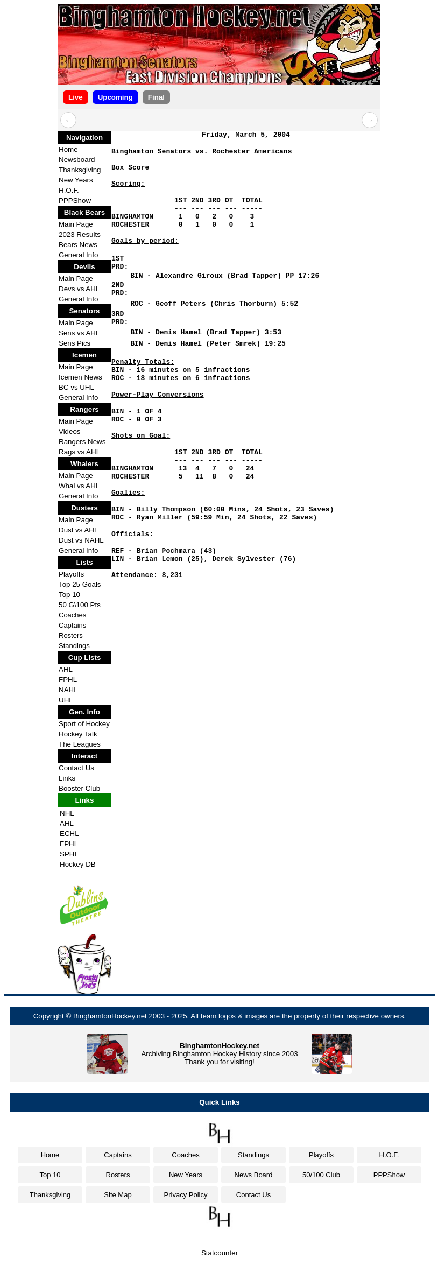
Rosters (71, 635)
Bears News (78, 245)
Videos (70, 431)
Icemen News (80, 377)
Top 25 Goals (80, 584)
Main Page (76, 224)
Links (67, 778)
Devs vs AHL (79, 289)
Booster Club (79, 788)
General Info (78, 255)
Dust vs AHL (78, 530)
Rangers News (82, 442)
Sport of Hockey (84, 724)
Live (75, 97)
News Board (254, 1175)
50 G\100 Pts (80, 605)
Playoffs (71, 574)
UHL (66, 700)
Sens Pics (74, 343)
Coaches (72, 615)
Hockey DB (78, 864)
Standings (74, 646)
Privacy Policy (186, 1195)
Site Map (117, 1195)
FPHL (68, 680)
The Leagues (80, 744)
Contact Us (76, 768)
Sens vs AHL (79, 333)
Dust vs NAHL (81, 540)
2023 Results (80, 234)
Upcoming (115, 97)
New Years (76, 180)
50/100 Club (321, 1175)
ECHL (69, 834)
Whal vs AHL (79, 486)
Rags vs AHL (79, 452)
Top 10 (69, 595)
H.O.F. (69, 190)
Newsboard (77, 160)
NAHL (68, 690)
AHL (66, 669)
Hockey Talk (78, 734)
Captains (72, 625)
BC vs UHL (76, 387)
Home (68, 149)
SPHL (69, 854)
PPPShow (75, 200)
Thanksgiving (80, 170)
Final (156, 97)
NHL (67, 813)
